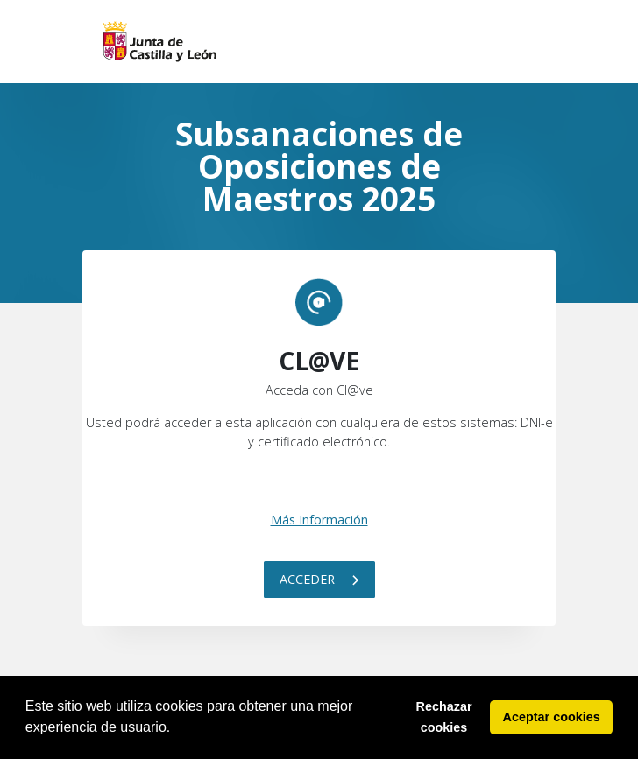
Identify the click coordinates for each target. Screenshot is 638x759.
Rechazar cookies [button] (444, 716)
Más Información (319, 519)
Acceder (319, 579)
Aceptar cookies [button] (551, 717)
